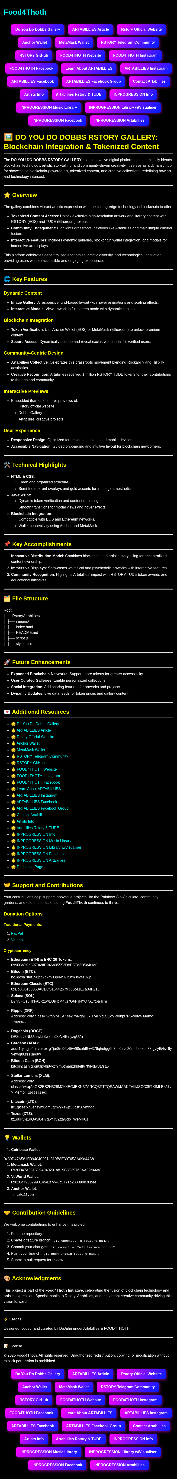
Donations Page (30, 867)
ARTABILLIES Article (90, 29)
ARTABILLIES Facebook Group (93, 81)
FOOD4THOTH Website (80, 55)
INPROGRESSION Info (133, 94)
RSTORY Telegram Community (128, 42)
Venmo (17, 940)
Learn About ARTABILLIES (88, 68)
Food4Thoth (25, 12)
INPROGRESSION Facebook (57, 120)
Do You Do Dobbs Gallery (37, 29)
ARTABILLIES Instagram (146, 68)
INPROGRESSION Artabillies (119, 120)
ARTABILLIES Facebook (32, 81)
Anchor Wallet (34, 42)
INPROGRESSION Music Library (48, 107)
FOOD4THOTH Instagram (135, 55)
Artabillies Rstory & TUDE (78, 94)
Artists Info (34, 94)
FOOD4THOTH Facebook (31, 68)
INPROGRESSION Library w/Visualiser (122, 107)
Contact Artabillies (149, 81)
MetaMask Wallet (74, 42)
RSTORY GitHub (33, 55)
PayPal (17, 933)
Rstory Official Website (141, 29)
